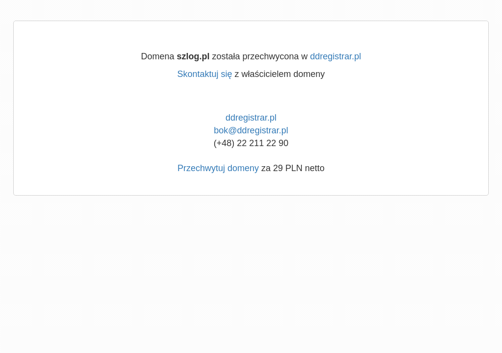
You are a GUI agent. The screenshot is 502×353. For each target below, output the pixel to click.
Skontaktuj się (204, 74)
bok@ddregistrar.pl (251, 130)
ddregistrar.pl (335, 56)
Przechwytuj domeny (218, 168)
